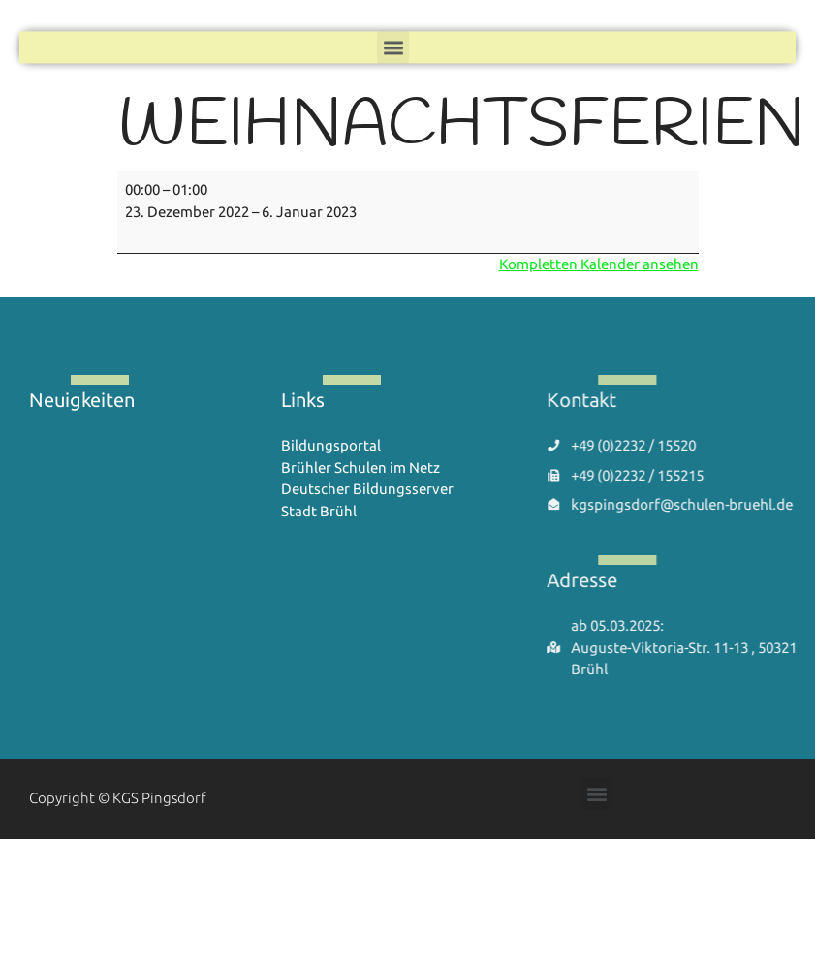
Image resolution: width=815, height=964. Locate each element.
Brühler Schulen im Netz (360, 467)
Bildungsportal (331, 445)
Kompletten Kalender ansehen (599, 264)
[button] (393, 44)
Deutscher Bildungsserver (367, 489)
